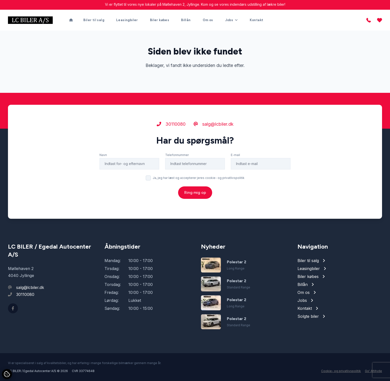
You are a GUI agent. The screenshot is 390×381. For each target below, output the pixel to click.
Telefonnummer (177, 155)
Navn (103, 155)
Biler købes (159, 20)
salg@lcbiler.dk (214, 124)
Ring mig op (195, 192)
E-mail (235, 155)
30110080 (171, 124)
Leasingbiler (127, 20)
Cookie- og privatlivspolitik (341, 371)
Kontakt (256, 20)
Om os (208, 20)
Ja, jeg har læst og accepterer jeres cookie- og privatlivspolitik (198, 178)
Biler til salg (93, 20)
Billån (186, 20)
